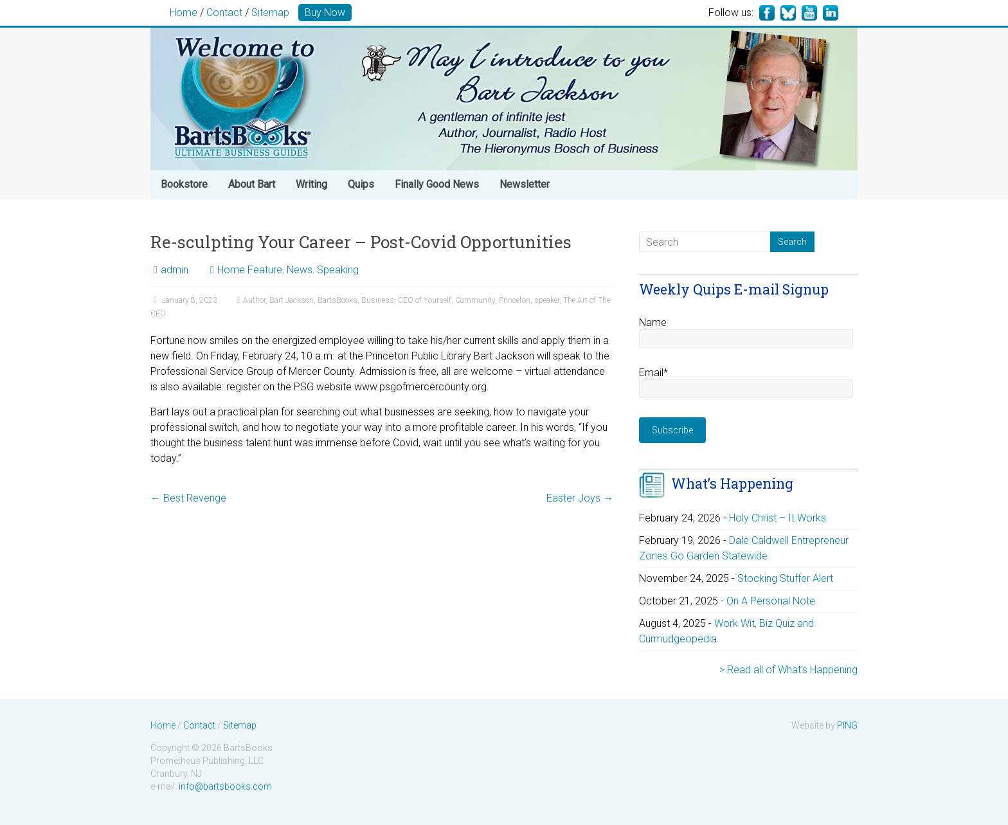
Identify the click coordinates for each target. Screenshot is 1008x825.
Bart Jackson (291, 300)
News (299, 270)
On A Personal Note (770, 601)
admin (174, 270)
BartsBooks (337, 300)
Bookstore (184, 184)
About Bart (251, 184)
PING (847, 725)
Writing (311, 184)
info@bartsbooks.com (225, 786)
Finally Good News (437, 184)
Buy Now (325, 12)
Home (183, 12)
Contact (224, 12)
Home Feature (249, 270)
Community (475, 300)
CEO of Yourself (424, 300)
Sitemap (270, 12)
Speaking (338, 270)
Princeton (514, 300)
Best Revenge (188, 498)
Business (377, 300)
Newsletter (525, 184)
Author (254, 300)
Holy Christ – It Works (777, 518)
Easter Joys (579, 498)
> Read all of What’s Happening (788, 670)
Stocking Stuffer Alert (785, 578)
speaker (546, 300)
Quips (361, 184)
